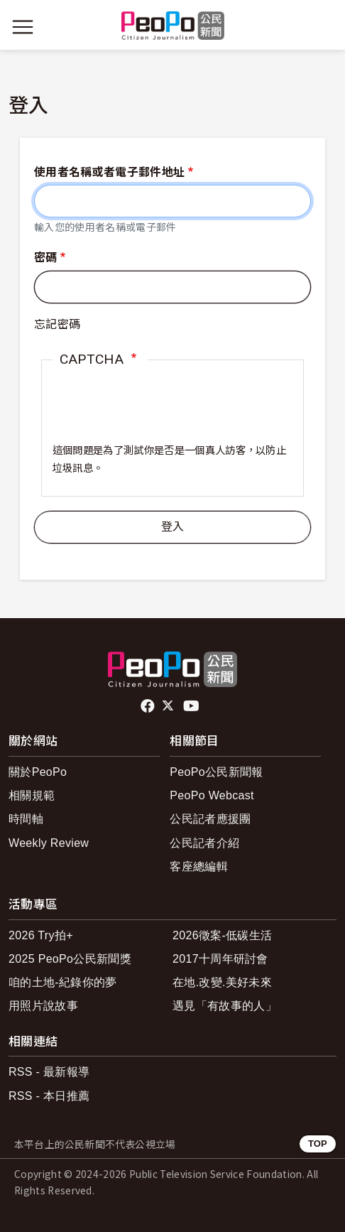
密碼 (46, 257)
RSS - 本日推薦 (49, 1096)
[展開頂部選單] (322, 27)
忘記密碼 (57, 324)
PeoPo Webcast (212, 795)
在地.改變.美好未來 (222, 982)
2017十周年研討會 (220, 959)
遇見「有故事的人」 (224, 1006)
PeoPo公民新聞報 (216, 772)
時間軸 (26, 819)
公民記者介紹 (204, 843)
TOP (317, 1143)
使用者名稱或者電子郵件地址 (109, 172)
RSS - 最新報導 (49, 1072)
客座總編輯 (199, 866)
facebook (149, 706)
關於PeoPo (38, 772)
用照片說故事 (43, 1006)
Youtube (192, 706)
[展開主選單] (23, 27)
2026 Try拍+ (41, 935)
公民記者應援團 (210, 819)
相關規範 (32, 795)
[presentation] (160, 415)
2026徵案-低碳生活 (222, 935)
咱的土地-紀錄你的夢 (63, 982)
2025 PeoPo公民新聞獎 (70, 959)
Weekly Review (49, 843)
